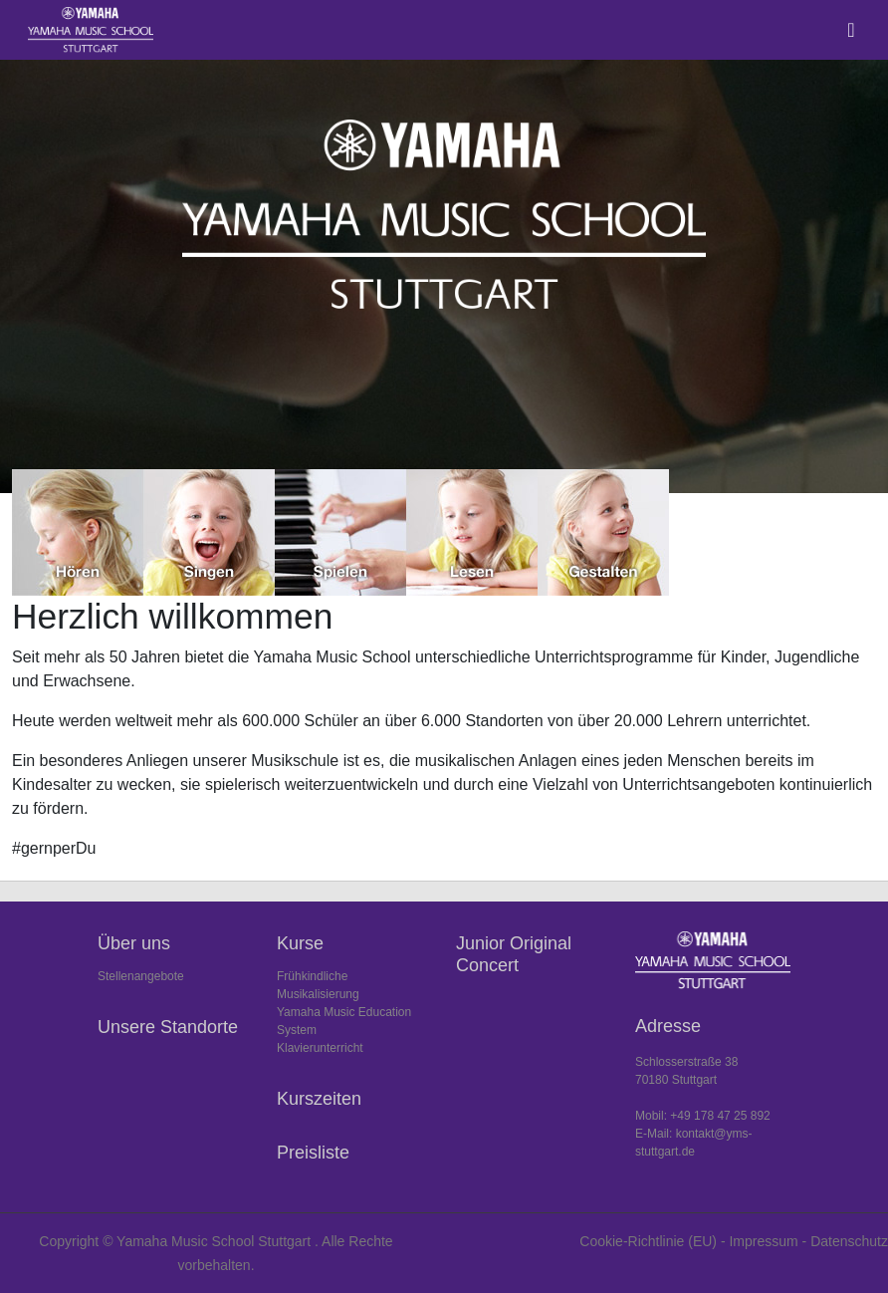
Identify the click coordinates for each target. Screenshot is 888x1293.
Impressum (763, 1241)
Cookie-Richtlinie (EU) (648, 1241)
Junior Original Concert (513, 954)
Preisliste (313, 1153)
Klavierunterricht (320, 1048)
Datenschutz (849, 1241)
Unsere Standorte (168, 1027)
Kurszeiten (319, 1099)
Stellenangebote (141, 976)
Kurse (300, 943)
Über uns (134, 943)
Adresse (668, 1026)
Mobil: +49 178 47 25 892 (703, 1116)
